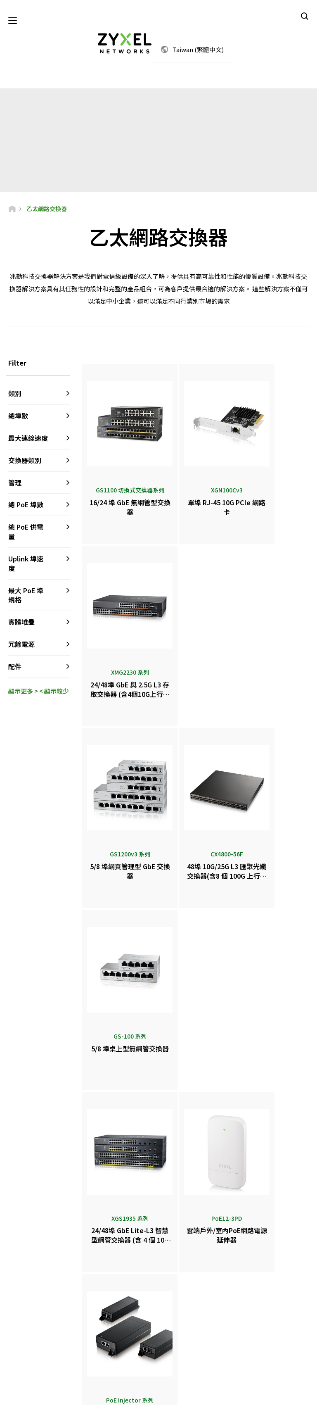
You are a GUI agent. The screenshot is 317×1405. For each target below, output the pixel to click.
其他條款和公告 (116, 1320)
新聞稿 (178, 1299)
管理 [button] (14, 483)
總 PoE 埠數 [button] (25, 506)
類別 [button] (14, 394)
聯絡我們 (158, 1191)
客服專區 (109, 1252)
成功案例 (253, 1340)
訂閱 (61, 1287)
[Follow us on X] (19, 1348)
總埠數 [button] (18, 417)
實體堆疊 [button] (21, 623)
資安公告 (109, 1307)
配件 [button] (14, 668)
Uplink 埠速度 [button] (25, 564)
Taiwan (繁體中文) (198, 49)
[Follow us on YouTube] (40, 1336)
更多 (196, 1033)
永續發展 (253, 1327)
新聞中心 (184, 1286)
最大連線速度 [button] (28, 439)
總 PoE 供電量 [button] (25, 532)
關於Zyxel (254, 1313)
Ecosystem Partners (265, 1280)
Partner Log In (259, 1252)
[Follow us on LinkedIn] (62, 1336)
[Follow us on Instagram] (39, 1348)
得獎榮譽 (181, 1313)
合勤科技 (253, 1354)
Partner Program (262, 1266)
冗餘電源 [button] (21, 645)
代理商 (178, 1266)
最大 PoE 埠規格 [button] (25, 596)
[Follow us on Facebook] (19, 1336)
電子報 (178, 1327)
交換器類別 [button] (24, 461)
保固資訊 (109, 1293)
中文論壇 (109, 1266)
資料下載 (109, 1280)
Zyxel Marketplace (191, 1252)
